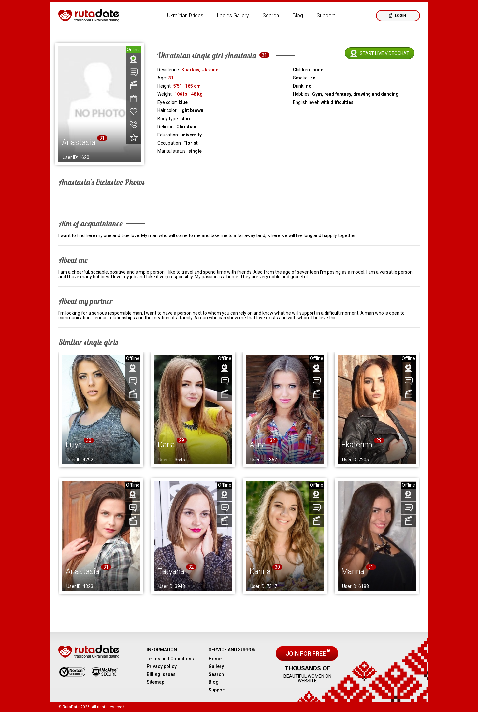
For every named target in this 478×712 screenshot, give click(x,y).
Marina (352, 571)
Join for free (306, 653)
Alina (258, 444)
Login (400, 15)
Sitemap (155, 682)
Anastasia (82, 571)
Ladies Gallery (233, 15)
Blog (298, 15)
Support (326, 15)
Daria (166, 444)
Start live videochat (384, 53)
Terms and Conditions (170, 658)
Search (271, 15)
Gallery (216, 666)
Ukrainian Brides (185, 15)
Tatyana (171, 571)
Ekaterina (356, 444)
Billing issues (161, 674)
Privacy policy (162, 666)
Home (215, 658)
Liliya (74, 444)
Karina (260, 571)
